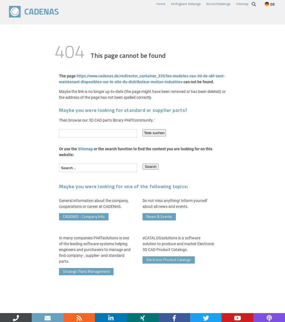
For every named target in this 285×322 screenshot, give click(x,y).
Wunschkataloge (218, 3)
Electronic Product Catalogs (168, 259)
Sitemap (242, 3)
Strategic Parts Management (86, 271)
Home (161, 3)
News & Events (159, 216)
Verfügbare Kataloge (186, 3)
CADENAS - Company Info (84, 216)
